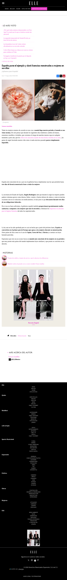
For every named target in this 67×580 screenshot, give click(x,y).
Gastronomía (33, 412)
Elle (3, 385)
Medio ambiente (33, 512)
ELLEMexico (28, 560)
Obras (33, 465)
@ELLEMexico (15, 359)
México (34, 476)
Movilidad (33, 517)
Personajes (33, 417)
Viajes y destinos (33, 415)
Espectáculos (33, 397)
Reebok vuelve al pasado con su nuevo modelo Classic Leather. (26, 264)
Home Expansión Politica (33, 458)
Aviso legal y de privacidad (32, 576)
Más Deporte (33, 448)
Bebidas (33, 414)
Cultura (33, 407)
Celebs (18, 9)
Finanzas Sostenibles (33, 519)
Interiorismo (33, 497)
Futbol (34, 441)
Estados (33, 481)
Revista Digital (33, 323)
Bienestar (33, 419)
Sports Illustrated (8, 439)
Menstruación (22, 336)
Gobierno (33, 475)
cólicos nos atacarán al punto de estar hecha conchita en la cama (40, 137)
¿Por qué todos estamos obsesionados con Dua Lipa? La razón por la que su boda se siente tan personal (18, 32)
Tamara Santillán (13, 357)
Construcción (33, 490)
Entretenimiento (33, 429)
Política (4, 473)
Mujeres (33, 468)
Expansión (5, 455)
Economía (33, 459)
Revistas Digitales (39, 8)
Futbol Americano (33, 444)
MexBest (5, 410)
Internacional (33, 461)
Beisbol (33, 443)
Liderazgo (33, 504)
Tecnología (33, 463)
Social (33, 514)
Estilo (33, 427)
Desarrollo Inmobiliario (33, 492)
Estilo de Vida (33, 420)
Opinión (33, 483)
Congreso (33, 478)
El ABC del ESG (33, 522)
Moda (7, 9)
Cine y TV (33, 432)
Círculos (33, 400)
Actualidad (33, 502)
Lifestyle (33, 449)
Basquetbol (33, 446)
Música (34, 434)
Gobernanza (33, 516)
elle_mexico (33, 559)
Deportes (33, 431)
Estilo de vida (26, 9)
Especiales (33, 507)
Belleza (12, 9)
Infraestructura (33, 493)
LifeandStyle (33, 470)
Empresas (33, 456)
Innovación (33, 521)
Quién (4, 395)
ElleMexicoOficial (39, 559)
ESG (33, 466)
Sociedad (33, 485)
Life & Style (6, 426)
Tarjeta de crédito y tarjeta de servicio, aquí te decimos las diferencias (28, 258)
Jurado (33, 422)
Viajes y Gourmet (33, 405)
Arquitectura (33, 495)
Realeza (33, 398)
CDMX (33, 480)
